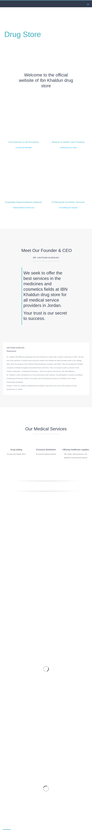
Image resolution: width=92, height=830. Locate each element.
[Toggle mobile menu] (88, 4)
